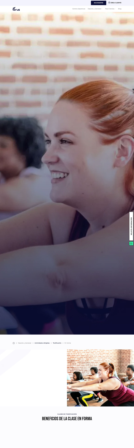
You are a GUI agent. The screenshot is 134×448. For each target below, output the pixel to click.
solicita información (131, 226)
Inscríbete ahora (111, 327)
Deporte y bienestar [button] (95, 9)
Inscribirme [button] (98, 3)
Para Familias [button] (110, 9)
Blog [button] (119, 9)
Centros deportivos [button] (78, 9)
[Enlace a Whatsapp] (131, 243)
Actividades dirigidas (42, 343)
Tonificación (57, 343)
